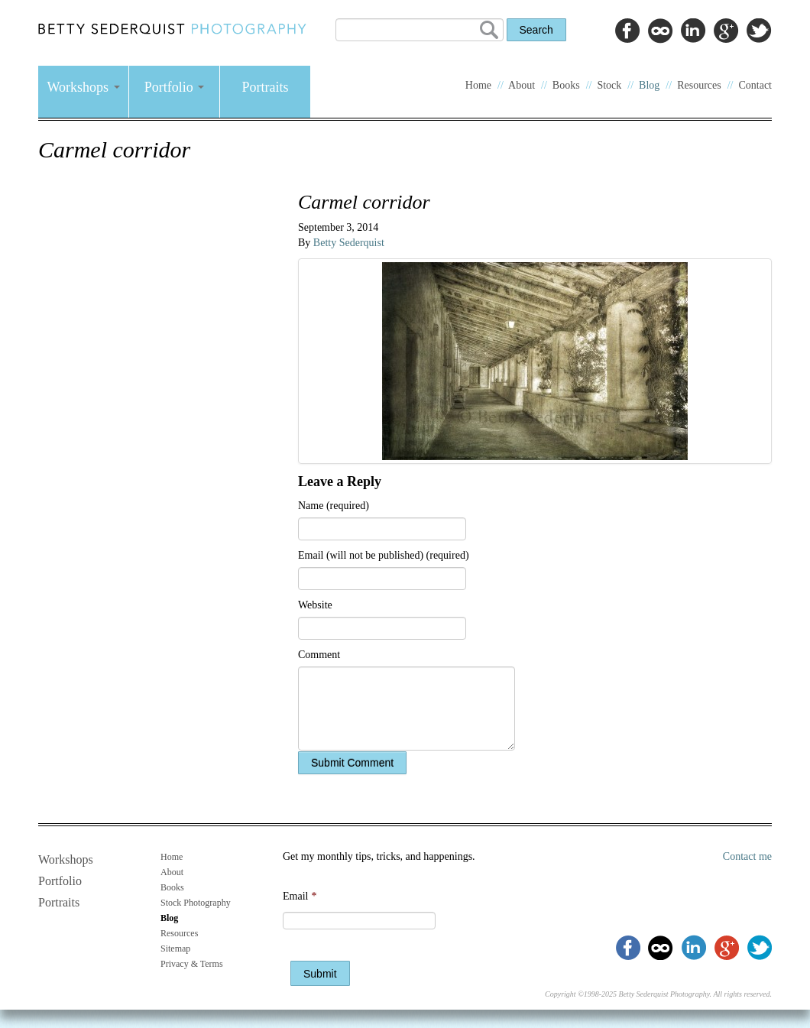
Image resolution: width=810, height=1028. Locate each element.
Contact (755, 85)
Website (315, 605)
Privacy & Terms (191, 963)
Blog (649, 85)
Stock (609, 85)
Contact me (747, 856)
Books (566, 85)
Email (299, 896)
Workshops (83, 87)
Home (478, 85)
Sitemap (175, 948)
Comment (319, 654)
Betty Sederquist (348, 242)
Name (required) (333, 505)
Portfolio (174, 87)
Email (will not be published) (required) (383, 555)
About (521, 85)
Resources (699, 85)
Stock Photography (195, 902)
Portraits (265, 87)
